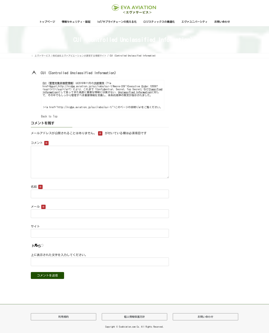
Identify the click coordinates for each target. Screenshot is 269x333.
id (103, 89)
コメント (40, 142)
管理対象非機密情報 (61, 83)
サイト (35, 226)
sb (71, 107)
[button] (100, 74)
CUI (45, 83)
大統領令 (99, 83)
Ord (143, 86)
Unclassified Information (134, 92)
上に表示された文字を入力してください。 (59, 254)
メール (38, 206)
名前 (37, 186)
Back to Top (49, 116)
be (73, 86)
